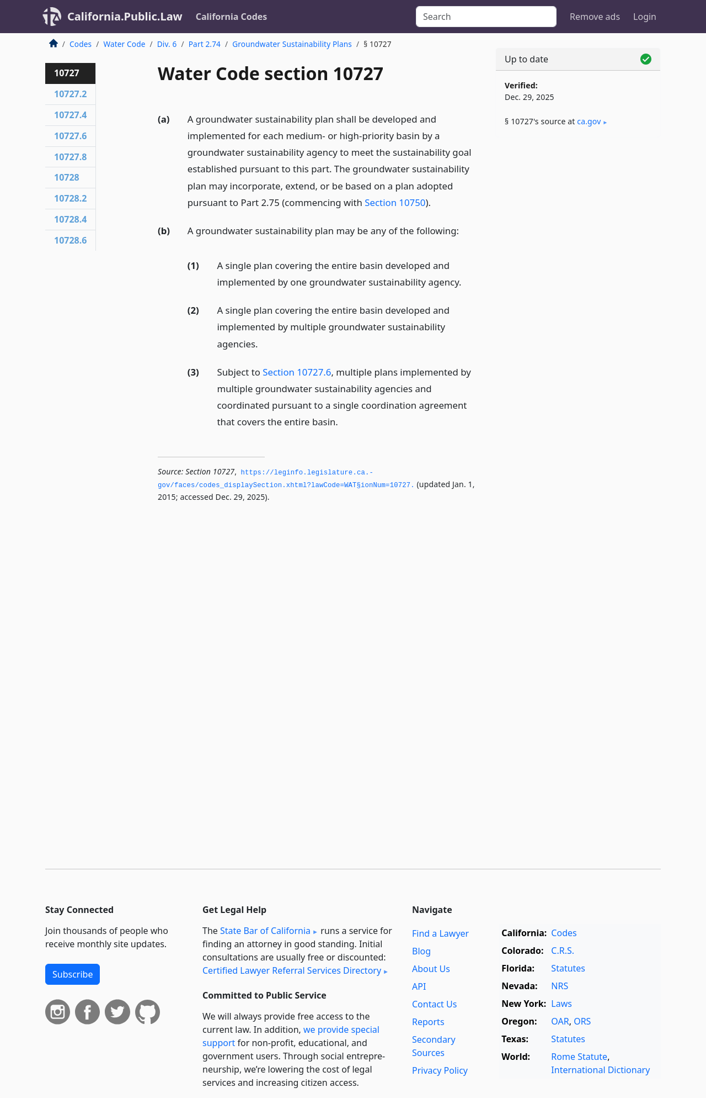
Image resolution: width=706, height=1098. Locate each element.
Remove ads (595, 16)
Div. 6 (167, 44)
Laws (561, 1003)
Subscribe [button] (72, 974)
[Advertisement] (578, 318)
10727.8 (70, 157)
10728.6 (70, 240)
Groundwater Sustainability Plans (292, 44)
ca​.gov (589, 121)
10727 (66, 73)
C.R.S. (562, 950)
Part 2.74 (205, 44)
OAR (560, 1021)
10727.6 (70, 136)
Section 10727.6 (297, 372)
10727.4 (70, 115)
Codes (80, 44)
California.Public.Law (125, 16)
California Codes (232, 16)
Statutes (568, 968)
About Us (431, 969)
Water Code (124, 44)
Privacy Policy (440, 1070)
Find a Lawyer (440, 933)
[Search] (486, 16)
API (419, 986)
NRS (559, 986)
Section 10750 (395, 202)
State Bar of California (265, 931)
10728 (66, 177)
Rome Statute (579, 1057)
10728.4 (70, 219)
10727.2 (70, 94)
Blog (421, 951)
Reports (428, 1022)
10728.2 (70, 198)
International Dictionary (600, 1070)
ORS (582, 1021)
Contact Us (434, 1004)
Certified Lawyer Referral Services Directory (291, 970)
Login (644, 16)
